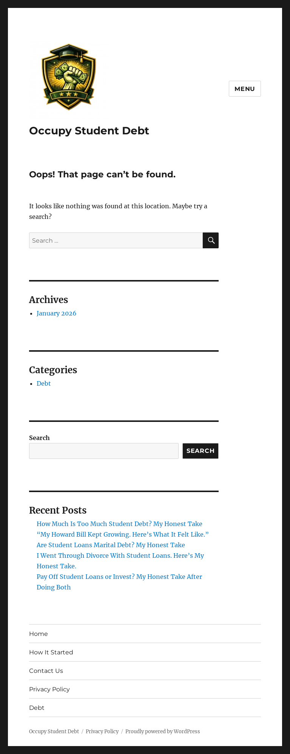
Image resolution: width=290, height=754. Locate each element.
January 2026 (57, 313)
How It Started (51, 652)
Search (39, 438)
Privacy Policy (49, 689)
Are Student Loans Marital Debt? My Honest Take (111, 545)
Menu (244, 88)
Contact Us (46, 670)
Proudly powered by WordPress (162, 731)
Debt (44, 383)
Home (38, 633)
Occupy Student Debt (89, 130)
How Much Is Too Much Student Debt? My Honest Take (119, 524)
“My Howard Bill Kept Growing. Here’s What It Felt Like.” (123, 534)
